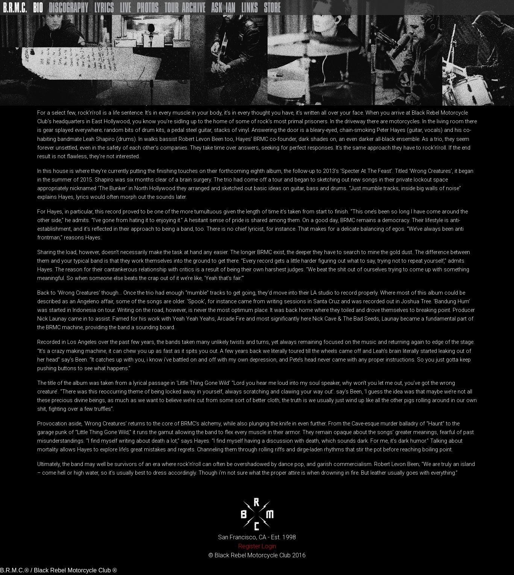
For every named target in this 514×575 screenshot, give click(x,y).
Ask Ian (223, 7)
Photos (148, 7)
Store (272, 7)
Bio (38, 7)
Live (125, 7)
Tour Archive (185, 7)
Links (249, 7)
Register (249, 546)
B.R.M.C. (15, 7)
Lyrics (104, 7)
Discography (68, 7)
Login (269, 546)
